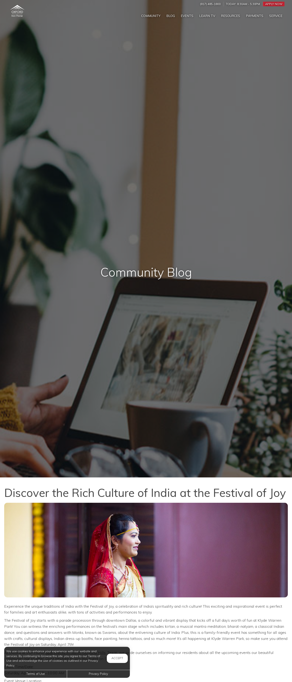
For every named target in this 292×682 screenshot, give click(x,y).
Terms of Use (35, 674)
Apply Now (273, 4)
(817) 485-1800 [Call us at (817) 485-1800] (210, 4)
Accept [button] (117, 658)
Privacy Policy (98, 674)
